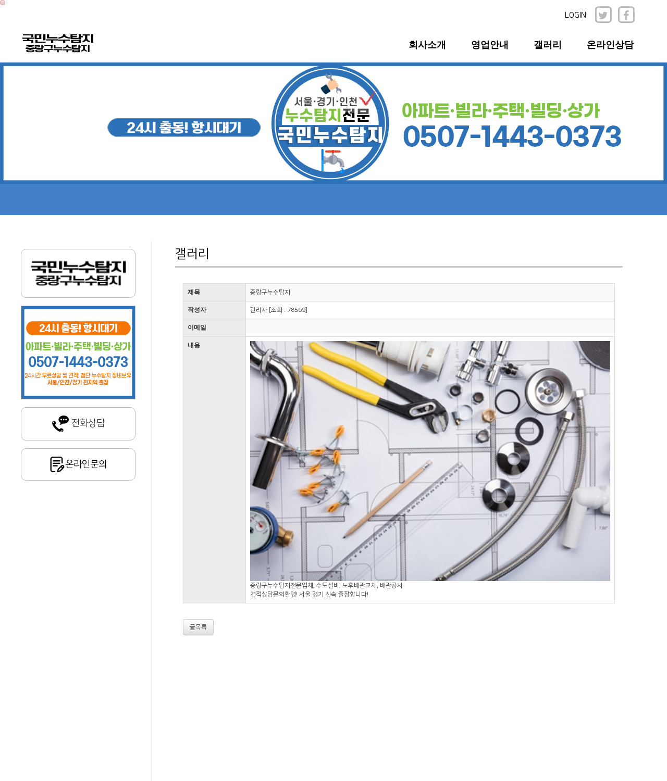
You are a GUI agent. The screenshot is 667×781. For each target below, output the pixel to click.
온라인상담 (610, 45)
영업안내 (490, 45)
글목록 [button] (198, 627)
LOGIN (575, 15)
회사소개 (427, 45)
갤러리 (548, 45)
